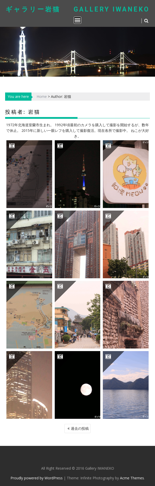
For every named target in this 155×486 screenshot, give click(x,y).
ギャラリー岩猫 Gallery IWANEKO (78, 9)
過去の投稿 (80, 428)
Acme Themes (132, 478)
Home (42, 96)
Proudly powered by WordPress (36, 478)
